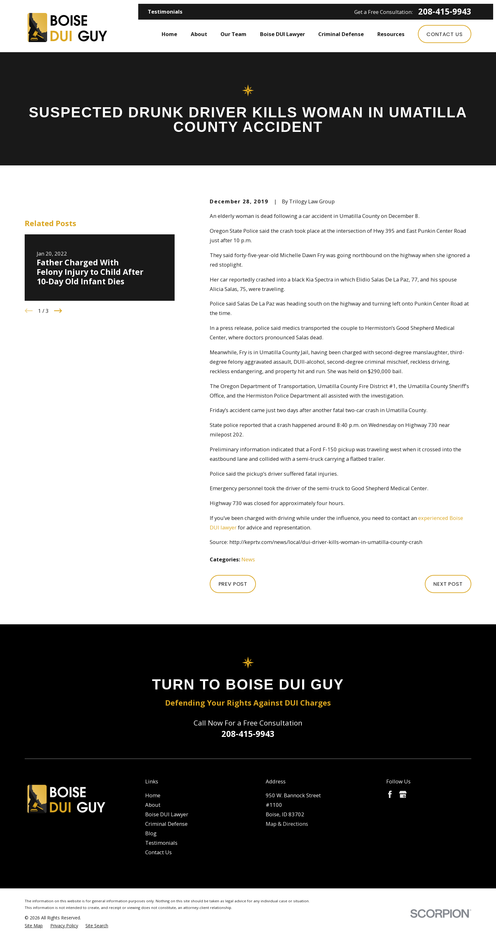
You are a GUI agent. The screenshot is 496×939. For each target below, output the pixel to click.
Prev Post (233, 584)
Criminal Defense (166, 823)
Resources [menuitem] (391, 34)
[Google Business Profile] (402, 794)
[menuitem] (34, 926)
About (152, 804)
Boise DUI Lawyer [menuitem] (282, 34)
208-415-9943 (444, 12)
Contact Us (444, 34)
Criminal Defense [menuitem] (341, 34)
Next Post (448, 584)
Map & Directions (287, 823)
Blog (151, 833)
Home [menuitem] (169, 34)
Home (152, 795)
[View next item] (58, 311)
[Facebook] (390, 794)
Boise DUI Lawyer (166, 814)
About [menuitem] (199, 34)
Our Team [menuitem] (233, 34)
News (248, 559)
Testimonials (165, 11)
